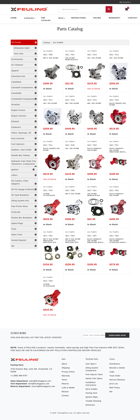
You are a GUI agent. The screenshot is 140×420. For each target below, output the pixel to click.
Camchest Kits (24, 76)
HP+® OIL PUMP (50, 58)
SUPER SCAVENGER (49, 194)
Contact (132, 18)
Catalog (29, 18)
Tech (61, 18)
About (64, 364)
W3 (24, 246)
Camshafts (24, 93)
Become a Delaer (117, 368)
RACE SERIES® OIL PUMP (94, 149)
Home (14, 18)
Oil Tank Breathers (24, 195)
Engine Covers (24, 110)
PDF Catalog (46, 19)
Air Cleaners (24, 64)
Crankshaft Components (24, 99)
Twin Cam (25, 53)
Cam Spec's (91, 364)
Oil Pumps (24, 42)
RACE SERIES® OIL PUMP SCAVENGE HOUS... (118, 240)
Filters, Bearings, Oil (24, 132)
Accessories (24, 59)
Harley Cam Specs (94, 378)
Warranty (114, 18)
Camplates (24, 81)
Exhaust (24, 121)
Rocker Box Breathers (24, 217)
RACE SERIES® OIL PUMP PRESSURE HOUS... (118, 150)
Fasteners (24, 127)
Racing (97, 18)
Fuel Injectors (24, 144)
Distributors (114, 364)
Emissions (90, 405)
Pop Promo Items (24, 206)
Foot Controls (24, 138)
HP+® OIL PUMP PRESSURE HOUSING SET (50, 240)
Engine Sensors (24, 115)
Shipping (66, 368)
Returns (65, 384)
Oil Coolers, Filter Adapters (24, 182)
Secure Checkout (117, 380)
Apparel (24, 70)
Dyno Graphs (91, 389)
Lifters (24, 175)
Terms (64, 380)
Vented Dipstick (24, 240)
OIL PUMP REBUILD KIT (71, 59)
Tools (24, 229)
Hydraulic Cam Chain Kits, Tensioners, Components (24, 163)
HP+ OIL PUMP (72, 103)
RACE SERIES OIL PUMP (117, 104)
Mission (65, 392)
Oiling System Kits (24, 200)
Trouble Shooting (93, 401)
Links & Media (68, 388)
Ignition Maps (92, 397)
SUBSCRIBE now (117, 335)
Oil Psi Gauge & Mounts (24, 189)
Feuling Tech (91, 393)
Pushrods (24, 212)
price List (113, 384)
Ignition (23, 169)
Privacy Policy (68, 372)
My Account (124, 2)
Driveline (24, 104)
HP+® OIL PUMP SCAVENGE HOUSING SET (72, 240)
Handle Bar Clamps (24, 155)
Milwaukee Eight (25, 48)
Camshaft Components (24, 87)
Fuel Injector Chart (94, 374)
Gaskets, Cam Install (24, 149)
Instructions (78, 18)
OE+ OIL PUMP (94, 58)
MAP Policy (114, 388)
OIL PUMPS (58, 43)
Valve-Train (24, 234)
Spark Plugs (24, 223)
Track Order (114, 376)
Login (111, 372)
